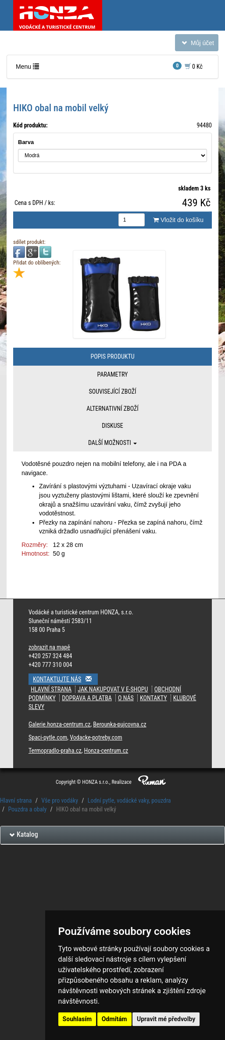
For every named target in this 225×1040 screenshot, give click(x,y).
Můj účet (196, 44)
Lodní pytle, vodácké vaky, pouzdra (129, 800)
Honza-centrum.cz (106, 750)
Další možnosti (112, 442)
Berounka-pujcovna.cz (119, 724)
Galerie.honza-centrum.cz (59, 724)
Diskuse (112, 425)
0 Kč (188, 66)
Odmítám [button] (114, 1018)
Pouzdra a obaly (27, 809)
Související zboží (112, 391)
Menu (29, 68)
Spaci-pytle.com (48, 737)
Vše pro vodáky (59, 800)
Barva (26, 142)
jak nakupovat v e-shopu (113, 689)
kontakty (153, 698)
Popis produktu (112, 356)
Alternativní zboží (112, 408)
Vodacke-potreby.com (96, 737)
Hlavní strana (51, 689)
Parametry (112, 374)
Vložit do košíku (178, 219)
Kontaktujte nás (65, 679)
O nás (126, 698)
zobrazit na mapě (49, 647)
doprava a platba (87, 698)
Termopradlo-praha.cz (55, 750)
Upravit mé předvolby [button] (166, 1018)
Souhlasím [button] (77, 1018)
